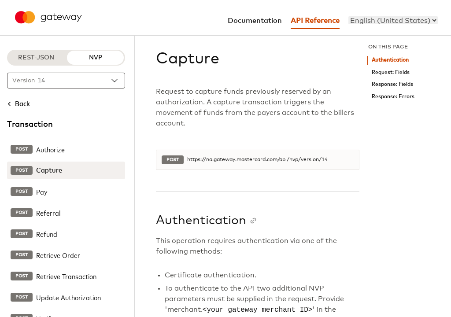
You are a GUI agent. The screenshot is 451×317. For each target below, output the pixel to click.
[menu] (393, 20)
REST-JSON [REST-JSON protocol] (36, 58)
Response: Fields (392, 84)
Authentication (390, 60)
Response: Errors (393, 97)
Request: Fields (391, 72)
